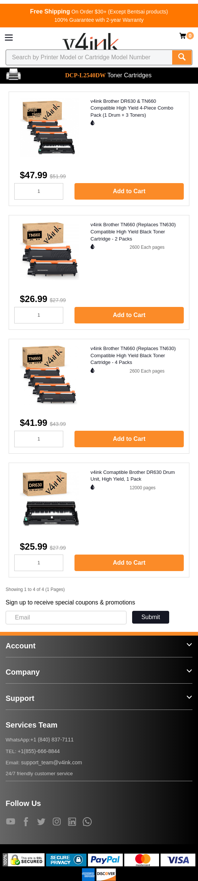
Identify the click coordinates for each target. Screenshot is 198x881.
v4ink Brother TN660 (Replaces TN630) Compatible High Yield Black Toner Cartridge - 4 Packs (133, 355)
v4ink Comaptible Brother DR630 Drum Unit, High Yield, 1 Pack (133, 475)
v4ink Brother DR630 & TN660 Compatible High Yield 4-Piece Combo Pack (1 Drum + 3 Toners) (132, 108)
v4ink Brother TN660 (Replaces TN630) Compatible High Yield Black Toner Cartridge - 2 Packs (133, 231)
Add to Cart (129, 191)
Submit (150, 617)
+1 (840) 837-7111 (52, 740)
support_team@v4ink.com (51, 762)
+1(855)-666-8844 (39, 751)
